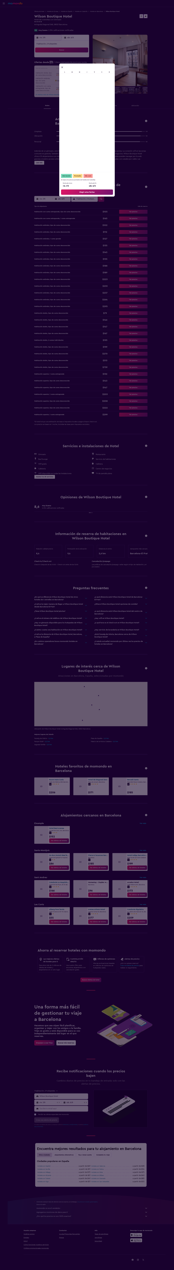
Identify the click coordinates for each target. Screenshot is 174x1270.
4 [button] (56, 64)
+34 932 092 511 (40, 27)
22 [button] (78, 74)
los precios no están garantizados (87, 1201)
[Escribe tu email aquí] (63, 1108)
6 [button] (67, 64)
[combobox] (63, 1096)
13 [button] (67, 69)
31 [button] (51, 85)
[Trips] (4, 26)
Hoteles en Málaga (43, 1172)
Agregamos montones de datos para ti (92, 1212)
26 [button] (62, 79)
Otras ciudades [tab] (44, 1155)
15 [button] (78, 69)
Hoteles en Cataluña (81, 11)
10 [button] (51, 69)
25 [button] (57, 79)
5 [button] (62, 64)
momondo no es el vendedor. (92, 1208)
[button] (3, 3)
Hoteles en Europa (52, 11)
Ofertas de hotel (39, 11)
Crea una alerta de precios (129, 965)
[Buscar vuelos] (4, 10)
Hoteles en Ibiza (97, 1172)
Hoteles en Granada (98, 1178)
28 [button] (73, 79)
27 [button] (67, 79)
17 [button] (51, 74)
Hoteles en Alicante (44, 1175)
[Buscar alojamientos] (4, 15)
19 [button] (62, 74)
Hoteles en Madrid (43, 1166)
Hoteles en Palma (97, 1169)
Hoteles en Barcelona (96, 11)
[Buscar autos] (4, 19)
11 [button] (56, 69)
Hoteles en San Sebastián (100, 1181)
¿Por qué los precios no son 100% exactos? (92, 1216)
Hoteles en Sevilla (43, 1169)
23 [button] (83, 74)
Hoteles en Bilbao (97, 1175)
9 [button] (83, 64)
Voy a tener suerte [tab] (85, 1155)
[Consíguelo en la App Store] (136, 1240)
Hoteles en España (66, 11)
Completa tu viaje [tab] (103, 1155)
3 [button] (51, 64)
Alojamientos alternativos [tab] (64, 1155)
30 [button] (83, 79)
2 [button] (83, 58)
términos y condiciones (70, 1124)
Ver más (143, 823)
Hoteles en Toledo (43, 1178)
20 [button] (67, 74)
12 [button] (62, 69)
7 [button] (72, 64)
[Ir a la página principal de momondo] (15, 3)
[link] (59, 840)
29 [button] (78, 79)
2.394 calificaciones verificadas (60, 30)
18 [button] (57, 74)
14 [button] (73, 69)
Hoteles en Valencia (98, 1166)
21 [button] (73, 74)
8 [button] (78, 64)
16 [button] (83, 69)
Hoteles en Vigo (43, 1181)
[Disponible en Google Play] (136, 1235)
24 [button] (51, 79)
